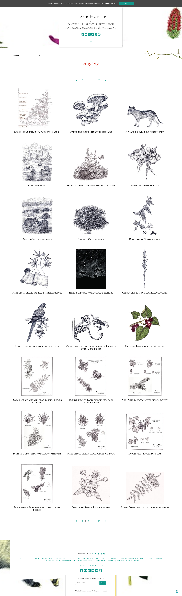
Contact (114, 558)
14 (99, 80)
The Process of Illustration (57, 561)
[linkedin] (89, 34)
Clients (123, 558)
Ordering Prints (154, 558)
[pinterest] (96, 34)
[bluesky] (92, 34)
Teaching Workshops (83, 561)
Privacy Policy (133, 561)
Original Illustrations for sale (93, 558)
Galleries (32, 558)
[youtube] (86, 34)
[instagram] (99, 34)
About (23, 558)
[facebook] (83, 34)
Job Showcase (61, 558)
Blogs (73, 558)
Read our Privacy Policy (111, 3)
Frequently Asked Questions (110, 561)
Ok (130, 3)
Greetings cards (136, 558)
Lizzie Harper (91, 16)
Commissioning (45, 558)
